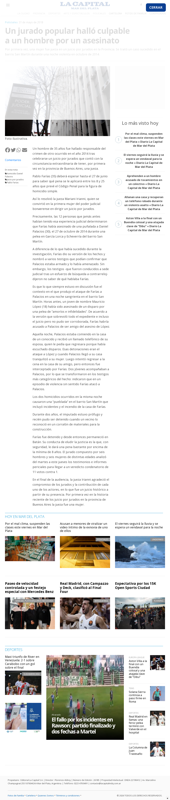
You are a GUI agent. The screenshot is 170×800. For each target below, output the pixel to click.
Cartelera (31, 795)
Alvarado (56, 714)
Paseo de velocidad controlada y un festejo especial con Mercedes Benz (29, 587)
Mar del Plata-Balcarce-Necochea (34, 600)
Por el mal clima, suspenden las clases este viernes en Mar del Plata (27, 527)
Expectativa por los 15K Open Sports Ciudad (135, 585)
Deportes (133, 713)
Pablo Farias (12, 182)
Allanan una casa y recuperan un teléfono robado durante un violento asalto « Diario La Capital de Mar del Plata (139, 203)
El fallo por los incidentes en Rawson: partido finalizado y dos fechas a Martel (83, 725)
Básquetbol (101, 600)
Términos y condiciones (68, 795)
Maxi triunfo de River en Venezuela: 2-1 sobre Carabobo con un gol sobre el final (22, 662)
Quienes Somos (46, 795)
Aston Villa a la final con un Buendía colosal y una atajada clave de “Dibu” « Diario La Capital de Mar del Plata (139, 224)
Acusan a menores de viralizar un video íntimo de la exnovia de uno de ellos (84, 527)
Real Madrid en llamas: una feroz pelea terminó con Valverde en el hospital (138, 724)
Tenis (131, 688)
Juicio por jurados (15, 179)
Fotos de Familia (16, 795)
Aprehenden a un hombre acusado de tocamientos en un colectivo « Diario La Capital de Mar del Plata (138, 182)
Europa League (136, 657)
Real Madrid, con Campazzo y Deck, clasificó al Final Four (84, 587)
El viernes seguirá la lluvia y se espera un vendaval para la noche (139, 525)
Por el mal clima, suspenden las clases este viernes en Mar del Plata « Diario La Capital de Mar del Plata (139, 140)
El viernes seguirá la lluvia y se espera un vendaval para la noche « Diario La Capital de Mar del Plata (139, 161)
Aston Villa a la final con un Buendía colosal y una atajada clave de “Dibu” (138, 669)
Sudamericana (32, 673)
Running (158, 600)
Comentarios (13, 160)
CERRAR (156, 7)
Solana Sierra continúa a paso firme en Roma (137, 696)
